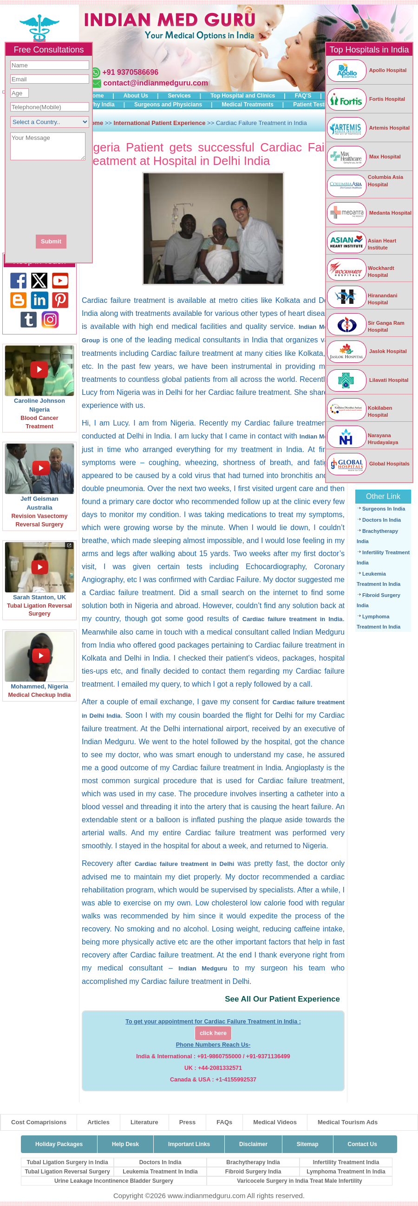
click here (213, 1033)
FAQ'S (303, 95)
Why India (101, 104)
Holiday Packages (59, 1144)
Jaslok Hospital (366, 351)
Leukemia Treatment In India (160, 1171)
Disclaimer (253, 1144)
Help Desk (125, 1144)
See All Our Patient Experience (282, 999)
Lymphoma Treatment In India (346, 1171)
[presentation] (99, 196)
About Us (136, 95)
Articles (98, 1122)
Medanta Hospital (368, 213)
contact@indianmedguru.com (155, 83)
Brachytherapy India (253, 1162)
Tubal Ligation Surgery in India (67, 1162)
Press (187, 1122)
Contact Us (362, 1144)
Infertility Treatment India (346, 1162)
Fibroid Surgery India (253, 1171)
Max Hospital (363, 156)
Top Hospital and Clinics (242, 95)
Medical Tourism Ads (348, 1122)
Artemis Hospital (368, 128)
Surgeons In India (383, 508)
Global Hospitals (368, 463)
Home (96, 95)
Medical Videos (275, 1122)
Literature (144, 1122)
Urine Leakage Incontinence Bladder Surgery (113, 1181)
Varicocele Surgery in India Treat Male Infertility (299, 1181)
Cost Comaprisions (38, 1122)
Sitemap (308, 1144)
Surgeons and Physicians (168, 104)
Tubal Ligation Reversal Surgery (67, 1171)
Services (179, 95)
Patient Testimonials (320, 104)
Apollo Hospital (366, 70)
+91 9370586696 (130, 72)
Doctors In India (381, 520)
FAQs (224, 1122)
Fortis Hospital (365, 99)
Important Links (189, 1144)
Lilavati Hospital (367, 380)
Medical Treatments (247, 104)
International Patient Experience (160, 122)
